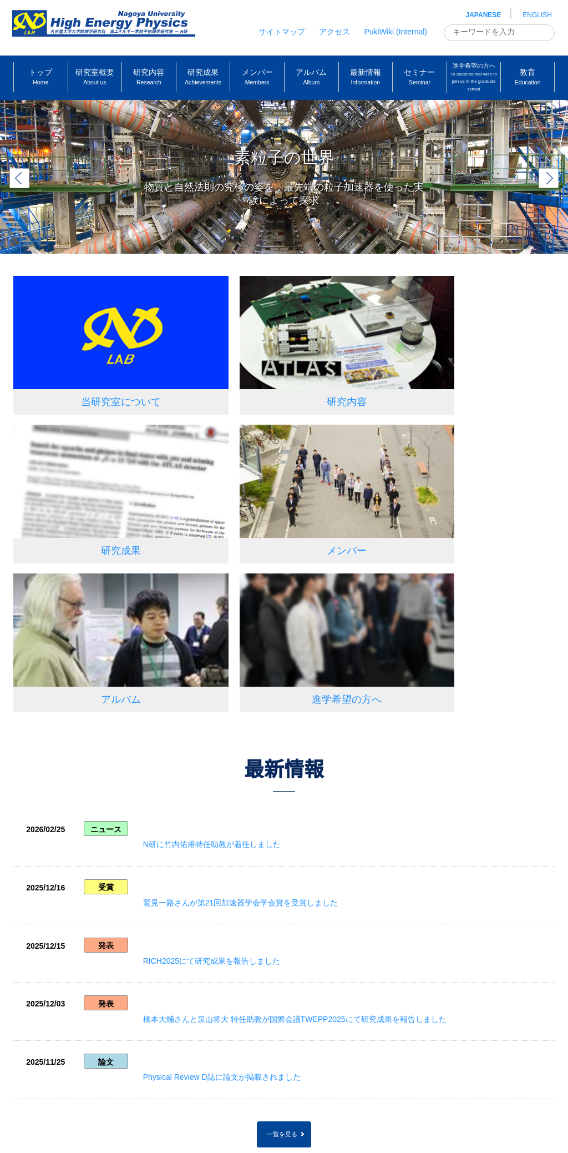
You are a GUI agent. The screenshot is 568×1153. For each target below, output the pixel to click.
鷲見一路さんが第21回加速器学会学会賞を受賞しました (258, 681)
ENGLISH (537, 15)
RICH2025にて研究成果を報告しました (228, 725)
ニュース (107, 637)
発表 (107, 726)
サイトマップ (281, 31)
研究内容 (278, 377)
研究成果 (459, 377)
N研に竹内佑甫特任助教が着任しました (229, 636)
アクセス (334, 31)
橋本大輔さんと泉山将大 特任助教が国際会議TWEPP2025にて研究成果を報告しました (312, 770)
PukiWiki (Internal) (395, 31)
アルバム (278, 502)
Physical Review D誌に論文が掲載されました (239, 815)
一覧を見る (282, 873)
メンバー (98, 502)
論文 (107, 816)
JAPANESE (483, 15)
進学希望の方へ (459, 502)
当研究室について (98, 377)
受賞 (107, 682)
